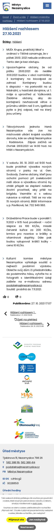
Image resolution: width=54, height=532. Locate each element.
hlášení (17, 42)
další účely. (37, 503)
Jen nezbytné (37, 519)
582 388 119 (13, 462)
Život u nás (19, 17)
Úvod (6, 17)
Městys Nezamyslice (20, 471)
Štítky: (7, 42)
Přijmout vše (16, 519)
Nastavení (27, 527)
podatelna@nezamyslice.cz (24, 285)
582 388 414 (28, 462)
